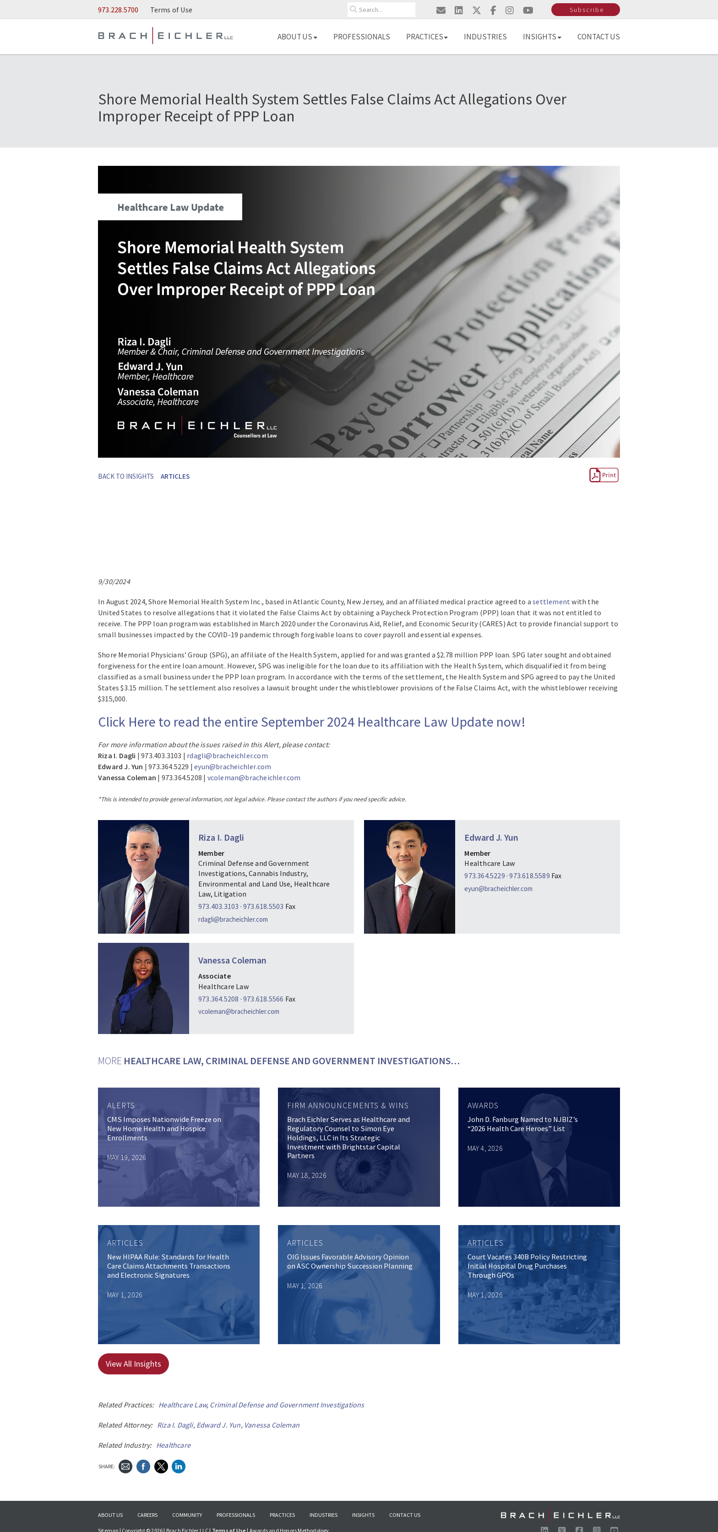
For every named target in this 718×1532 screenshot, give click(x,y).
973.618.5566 (263, 998)
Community (187, 1514)
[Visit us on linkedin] (459, 10)
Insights (542, 37)
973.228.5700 (118, 9)
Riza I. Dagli (221, 837)
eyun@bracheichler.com (232, 766)
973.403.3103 (218, 906)
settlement (551, 601)
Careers (147, 1514)
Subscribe (587, 9)
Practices (427, 37)
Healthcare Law (182, 1404)
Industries (485, 37)
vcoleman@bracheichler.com (254, 777)
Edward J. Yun (491, 837)
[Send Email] (125, 1465)
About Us (297, 37)
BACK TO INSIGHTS (126, 476)
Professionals (361, 37)
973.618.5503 (263, 906)
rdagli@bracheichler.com (227, 755)
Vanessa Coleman (232, 960)
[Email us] (441, 10)
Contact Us (598, 37)
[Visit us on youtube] (528, 10)
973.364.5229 (484, 875)
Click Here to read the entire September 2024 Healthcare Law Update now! (312, 721)
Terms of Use (171, 9)
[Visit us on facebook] (493, 10)
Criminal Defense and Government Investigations (287, 1404)
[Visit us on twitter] (476, 10)
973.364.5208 (218, 998)
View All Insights (133, 1363)
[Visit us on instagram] (510, 10)
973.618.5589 (529, 875)
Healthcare (173, 1445)
